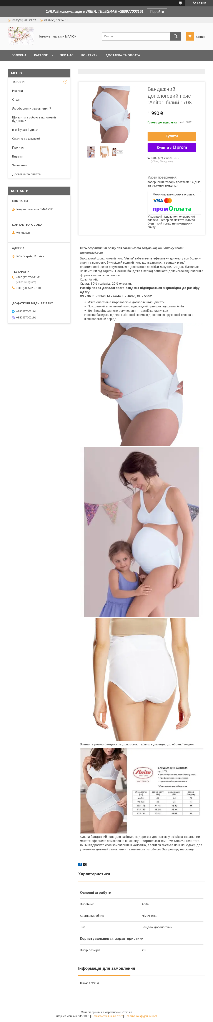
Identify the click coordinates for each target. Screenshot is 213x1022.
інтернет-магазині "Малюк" (161, 841)
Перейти (157, 11)
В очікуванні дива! (25, 129)
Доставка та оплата (122, 55)
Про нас (66, 55)
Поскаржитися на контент (107, 1016)
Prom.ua (127, 1012)
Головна (19, 55)
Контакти (89, 55)
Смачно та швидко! (26, 138)
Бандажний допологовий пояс (101, 258)
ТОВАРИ (18, 82)
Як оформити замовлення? (31, 108)
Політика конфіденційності (141, 1016)
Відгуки (17, 156)
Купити (172, 136)
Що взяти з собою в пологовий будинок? (34, 119)
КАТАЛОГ (41, 55)
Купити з (172, 147)
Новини (17, 90)
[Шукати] (175, 36)
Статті (16, 99)
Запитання (19, 165)
